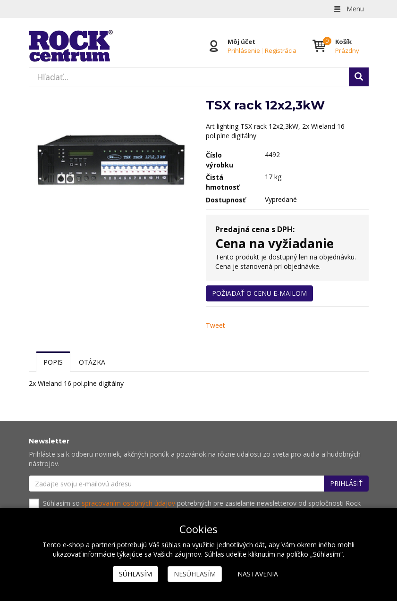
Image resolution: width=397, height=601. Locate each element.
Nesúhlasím (195, 573)
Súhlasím (135, 573)
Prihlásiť (346, 483)
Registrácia (280, 50)
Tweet (215, 325)
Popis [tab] (53, 362)
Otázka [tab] (92, 362)
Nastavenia (257, 573)
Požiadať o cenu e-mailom (259, 293)
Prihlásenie (244, 50)
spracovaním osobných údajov (128, 503)
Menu (348, 8)
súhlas (171, 544)
